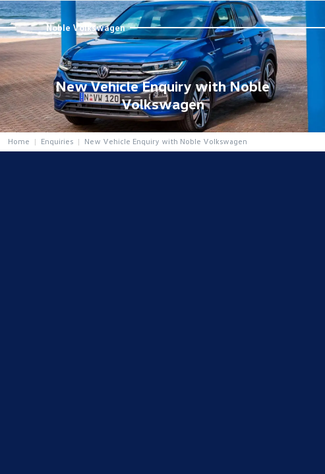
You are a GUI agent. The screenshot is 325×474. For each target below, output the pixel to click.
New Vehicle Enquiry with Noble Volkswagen (165, 141)
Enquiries (57, 141)
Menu (306, 12)
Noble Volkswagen (85, 27)
